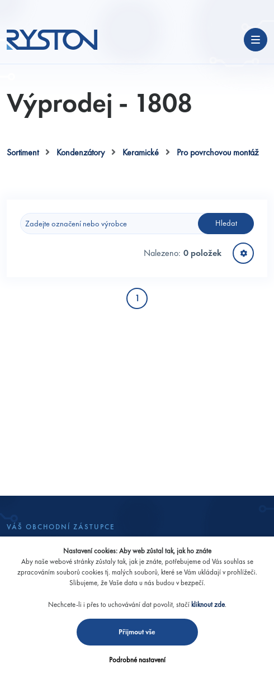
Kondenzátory (80, 152)
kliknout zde (208, 604)
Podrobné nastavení (137, 659)
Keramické (140, 152)
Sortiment (23, 152)
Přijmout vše (137, 632)
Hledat (226, 223)
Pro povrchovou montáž (217, 152)
